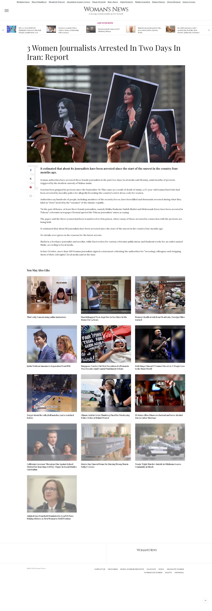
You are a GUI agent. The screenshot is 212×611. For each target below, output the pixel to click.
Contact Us (99, 569)
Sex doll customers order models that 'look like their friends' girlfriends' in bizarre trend (189, 30)
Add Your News (105, 23)
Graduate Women (175, 569)
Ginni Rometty (126, 2)
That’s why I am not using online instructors (46, 317)
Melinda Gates (23, 2)
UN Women (113, 569)
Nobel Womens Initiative (132, 569)
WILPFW (168, 573)
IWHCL (161, 569)
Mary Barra (113, 2)
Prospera (179, 573)
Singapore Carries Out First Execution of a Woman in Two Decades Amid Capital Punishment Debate (105, 367)
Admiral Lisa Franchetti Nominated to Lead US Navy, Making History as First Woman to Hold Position (50, 517)
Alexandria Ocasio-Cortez (78, 2)
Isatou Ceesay (189, 2)
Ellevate (151, 569)
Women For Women (153, 573)
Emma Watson (158, 2)
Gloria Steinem (173, 2)
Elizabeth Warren (57, 2)
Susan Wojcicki (99, 2)
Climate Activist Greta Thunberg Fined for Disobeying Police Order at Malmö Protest (105, 416)
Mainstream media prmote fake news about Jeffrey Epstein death (149, 30)
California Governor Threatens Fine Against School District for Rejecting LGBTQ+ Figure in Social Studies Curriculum (52, 467)
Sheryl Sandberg (39, 2)
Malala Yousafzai (142, 2)
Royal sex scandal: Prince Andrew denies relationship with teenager (68, 30)
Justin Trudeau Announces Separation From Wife (49, 366)
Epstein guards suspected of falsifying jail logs (108, 30)
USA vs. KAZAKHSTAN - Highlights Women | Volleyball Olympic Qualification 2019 (30, 30)
